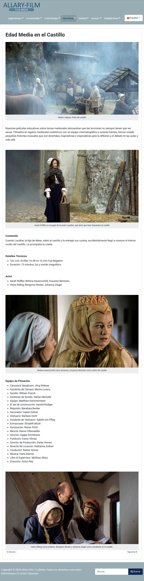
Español (133, 18)
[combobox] (111, 572)
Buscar (135, 571)
